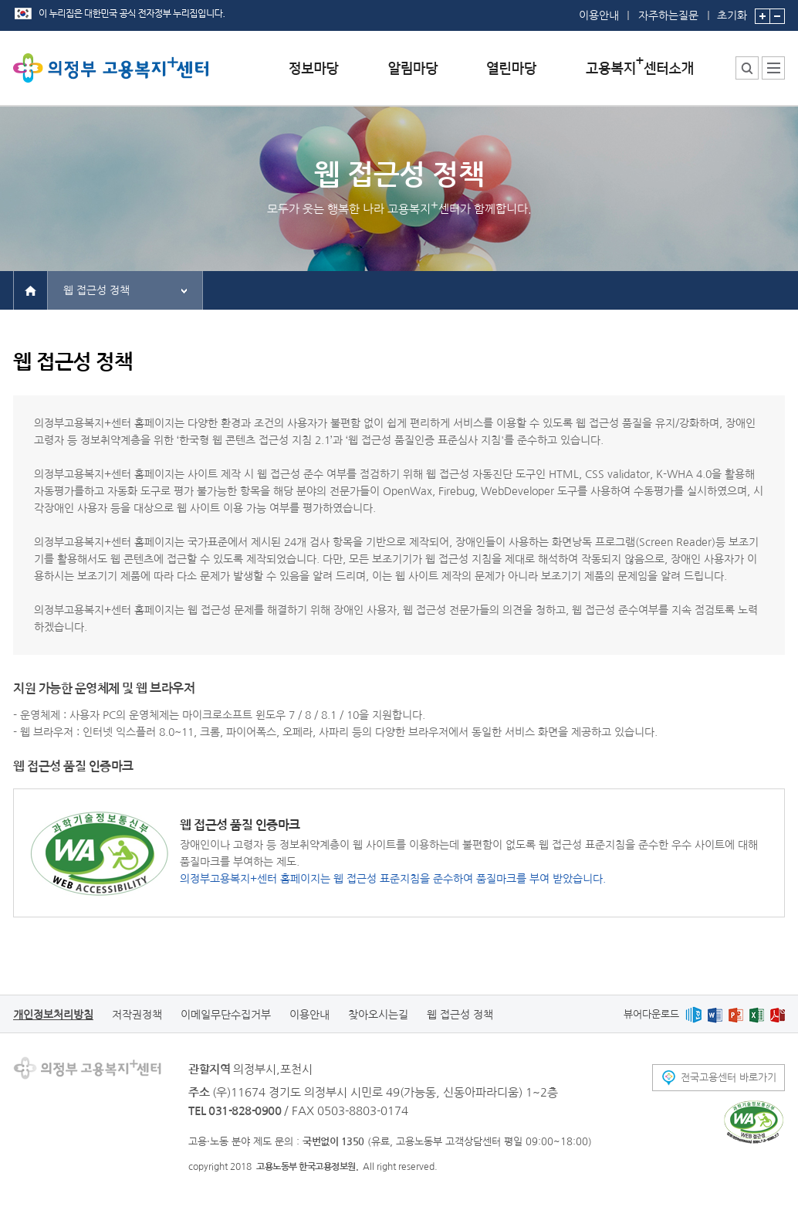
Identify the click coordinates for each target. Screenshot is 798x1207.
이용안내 (599, 15)
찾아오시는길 (378, 1014)
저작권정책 (137, 1014)
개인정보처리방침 (53, 1014)
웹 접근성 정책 (96, 290)
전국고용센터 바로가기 (728, 1078)
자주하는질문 (668, 15)
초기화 (732, 10)
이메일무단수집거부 (226, 1014)
